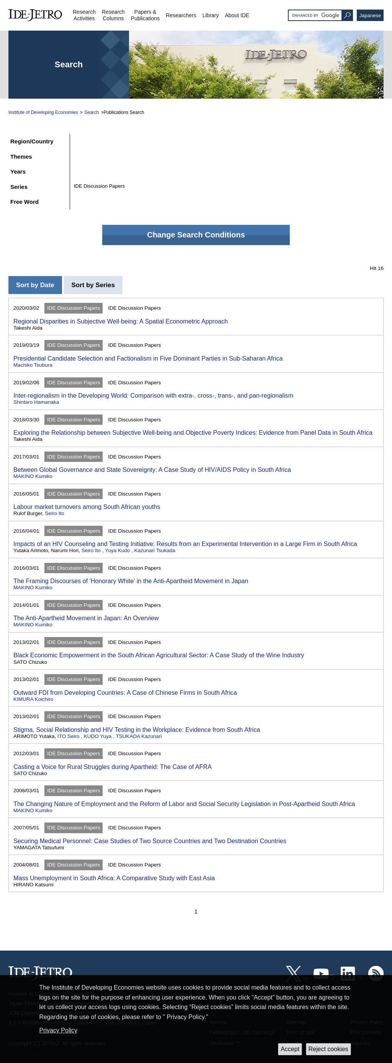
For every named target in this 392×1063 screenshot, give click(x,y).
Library (211, 15)
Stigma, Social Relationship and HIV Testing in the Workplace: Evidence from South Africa (136, 729)
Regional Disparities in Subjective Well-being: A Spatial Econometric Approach (120, 321)
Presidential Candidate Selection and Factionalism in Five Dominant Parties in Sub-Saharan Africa (148, 358)
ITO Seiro (68, 736)
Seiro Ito (54, 513)
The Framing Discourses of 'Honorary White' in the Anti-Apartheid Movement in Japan (130, 580)
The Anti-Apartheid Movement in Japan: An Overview (86, 617)
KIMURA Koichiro (33, 699)
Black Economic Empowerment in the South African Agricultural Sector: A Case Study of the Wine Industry (158, 655)
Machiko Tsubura (32, 365)
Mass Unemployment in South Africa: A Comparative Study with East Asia (114, 877)
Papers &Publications (145, 15)
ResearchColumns (113, 15)
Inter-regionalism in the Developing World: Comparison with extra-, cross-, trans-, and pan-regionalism (153, 395)
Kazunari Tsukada (154, 550)
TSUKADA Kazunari (139, 736)
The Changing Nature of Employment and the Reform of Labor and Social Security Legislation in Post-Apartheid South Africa (184, 803)
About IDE (237, 15)
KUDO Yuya (98, 736)
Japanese (370, 15)
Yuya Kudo (117, 550)
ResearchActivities (84, 15)
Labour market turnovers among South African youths (86, 506)
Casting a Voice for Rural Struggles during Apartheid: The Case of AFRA (112, 766)
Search (91, 112)
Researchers (181, 15)
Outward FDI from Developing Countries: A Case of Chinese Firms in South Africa (125, 692)
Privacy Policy (58, 1030)
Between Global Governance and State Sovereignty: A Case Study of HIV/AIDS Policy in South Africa (152, 469)
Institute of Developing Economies (43, 112)
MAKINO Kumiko (32, 476)
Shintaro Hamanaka (36, 402)
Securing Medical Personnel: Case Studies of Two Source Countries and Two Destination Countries (149, 840)
